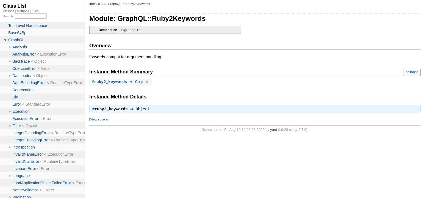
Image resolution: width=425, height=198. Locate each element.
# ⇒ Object (121, 82)
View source (98, 120)
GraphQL (114, 4)
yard (273, 130)
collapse (412, 72)
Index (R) (96, 4)
